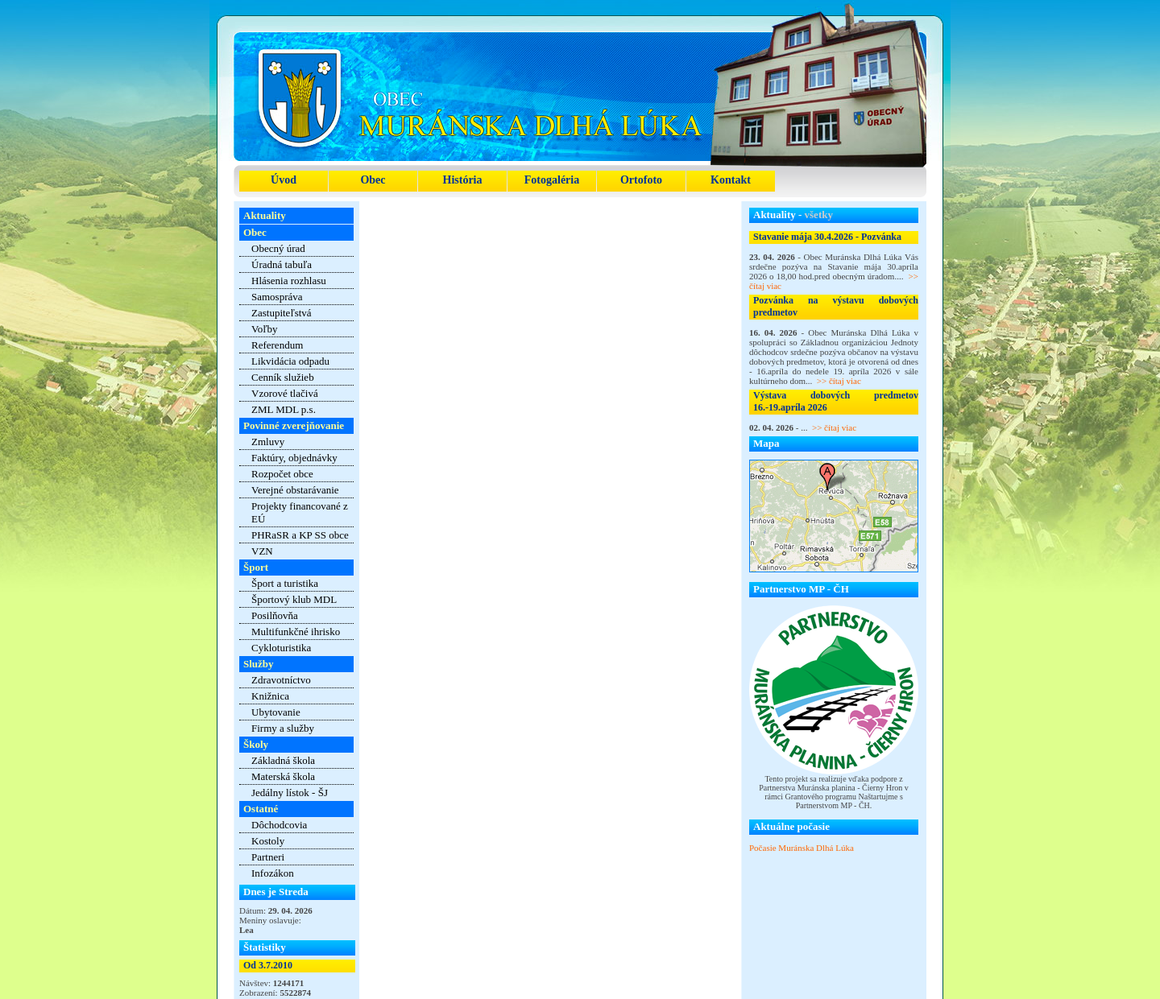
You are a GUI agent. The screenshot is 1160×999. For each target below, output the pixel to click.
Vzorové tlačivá (284, 393)
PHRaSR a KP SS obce (300, 535)
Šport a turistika (284, 583)
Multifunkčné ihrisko (295, 631)
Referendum (277, 345)
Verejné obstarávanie (295, 490)
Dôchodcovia (279, 825)
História (463, 180)
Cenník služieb (282, 377)
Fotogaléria (551, 180)
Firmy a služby (282, 728)
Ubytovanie (275, 712)
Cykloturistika (281, 648)
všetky (819, 214)
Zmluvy (267, 442)
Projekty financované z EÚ (299, 512)
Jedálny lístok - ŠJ (289, 792)
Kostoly (267, 841)
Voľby (264, 329)
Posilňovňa (274, 615)
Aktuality (264, 215)
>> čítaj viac (839, 381)
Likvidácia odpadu (290, 361)
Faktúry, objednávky (294, 458)
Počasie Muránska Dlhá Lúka (801, 847)
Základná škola (283, 760)
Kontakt (730, 180)
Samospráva (277, 297)
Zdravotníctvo (281, 680)
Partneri (267, 857)
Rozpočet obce (282, 474)
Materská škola (283, 776)
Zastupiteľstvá (281, 313)
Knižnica (270, 696)
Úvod (283, 180)
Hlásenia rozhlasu (288, 281)
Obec (372, 180)
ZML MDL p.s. (283, 409)
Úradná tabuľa (281, 264)
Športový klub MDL (294, 599)
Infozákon (272, 873)
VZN (262, 551)
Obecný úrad (278, 248)
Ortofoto (641, 180)
